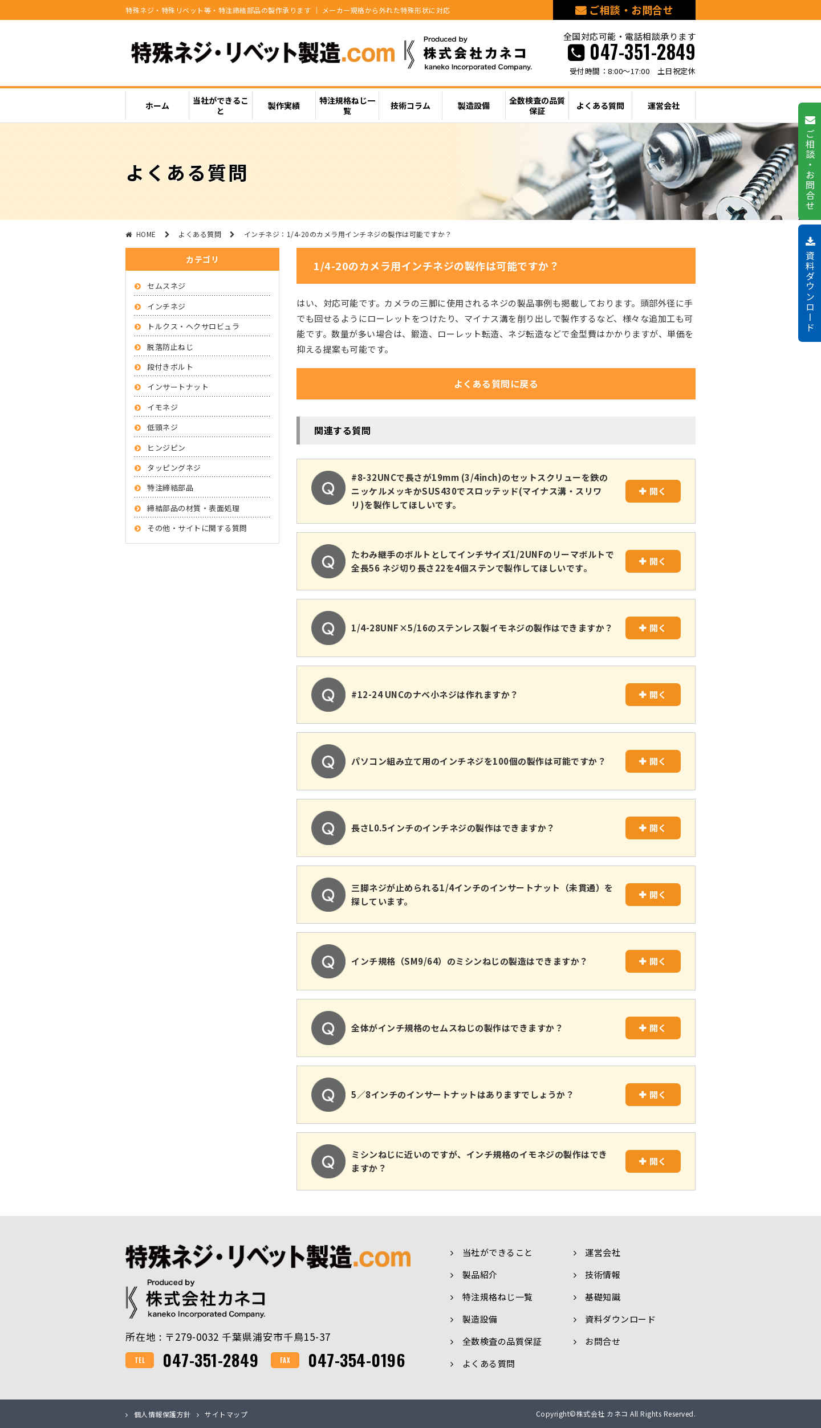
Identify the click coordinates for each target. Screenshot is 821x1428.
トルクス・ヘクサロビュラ (193, 326)
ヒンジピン (166, 447)
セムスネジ (166, 285)
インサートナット (178, 386)
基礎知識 (602, 1297)
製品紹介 (480, 1274)
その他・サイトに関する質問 (197, 528)
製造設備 (480, 1319)
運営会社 (602, 1252)
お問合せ (602, 1341)
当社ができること (497, 1252)
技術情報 (602, 1274)
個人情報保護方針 (162, 1414)
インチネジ (166, 306)
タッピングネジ (174, 467)
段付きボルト (170, 366)
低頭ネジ (162, 427)
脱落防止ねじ (170, 346)
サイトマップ (226, 1414)
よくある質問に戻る (496, 383)
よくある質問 (488, 1363)
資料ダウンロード (620, 1319)
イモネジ (162, 407)
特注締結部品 (170, 487)
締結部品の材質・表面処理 (193, 508)
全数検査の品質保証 (502, 1341)
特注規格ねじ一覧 (497, 1297)
